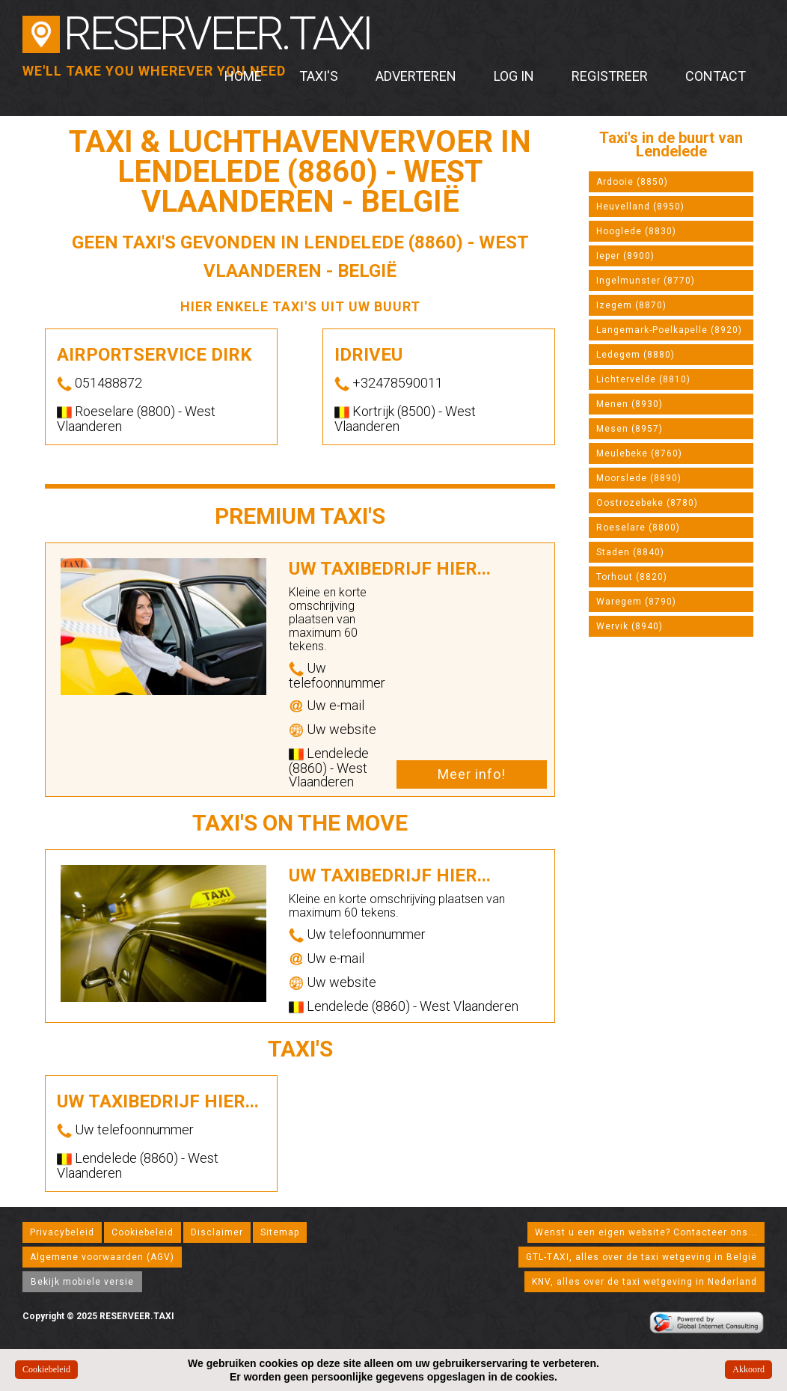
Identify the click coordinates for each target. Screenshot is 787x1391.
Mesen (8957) (629, 429)
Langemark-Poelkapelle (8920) (669, 330)
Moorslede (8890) (639, 478)
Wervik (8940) (629, 626)
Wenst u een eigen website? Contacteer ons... (646, 1232)
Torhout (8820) (631, 577)
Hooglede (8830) (636, 231)
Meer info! (472, 774)
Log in (514, 76)
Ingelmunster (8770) (645, 280)
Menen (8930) (629, 404)
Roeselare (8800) (638, 527)
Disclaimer (217, 1232)
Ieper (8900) (625, 256)
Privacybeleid (62, 1232)
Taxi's (318, 76)
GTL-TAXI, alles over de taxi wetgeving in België (641, 1257)
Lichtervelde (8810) (643, 379)
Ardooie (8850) (632, 182)
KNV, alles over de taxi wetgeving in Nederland (644, 1282)
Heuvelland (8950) (640, 206)
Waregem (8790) (636, 601)
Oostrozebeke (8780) (647, 503)
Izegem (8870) (631, 305)
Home (243, 76)
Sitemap (279, 1232)
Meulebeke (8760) (639, 453)
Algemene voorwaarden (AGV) (102, 1257)
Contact (715, 76)
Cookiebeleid (142, 1232)
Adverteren (416, 76)
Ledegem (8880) (635, 354)
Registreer (610, 76)
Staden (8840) (630, 552)
